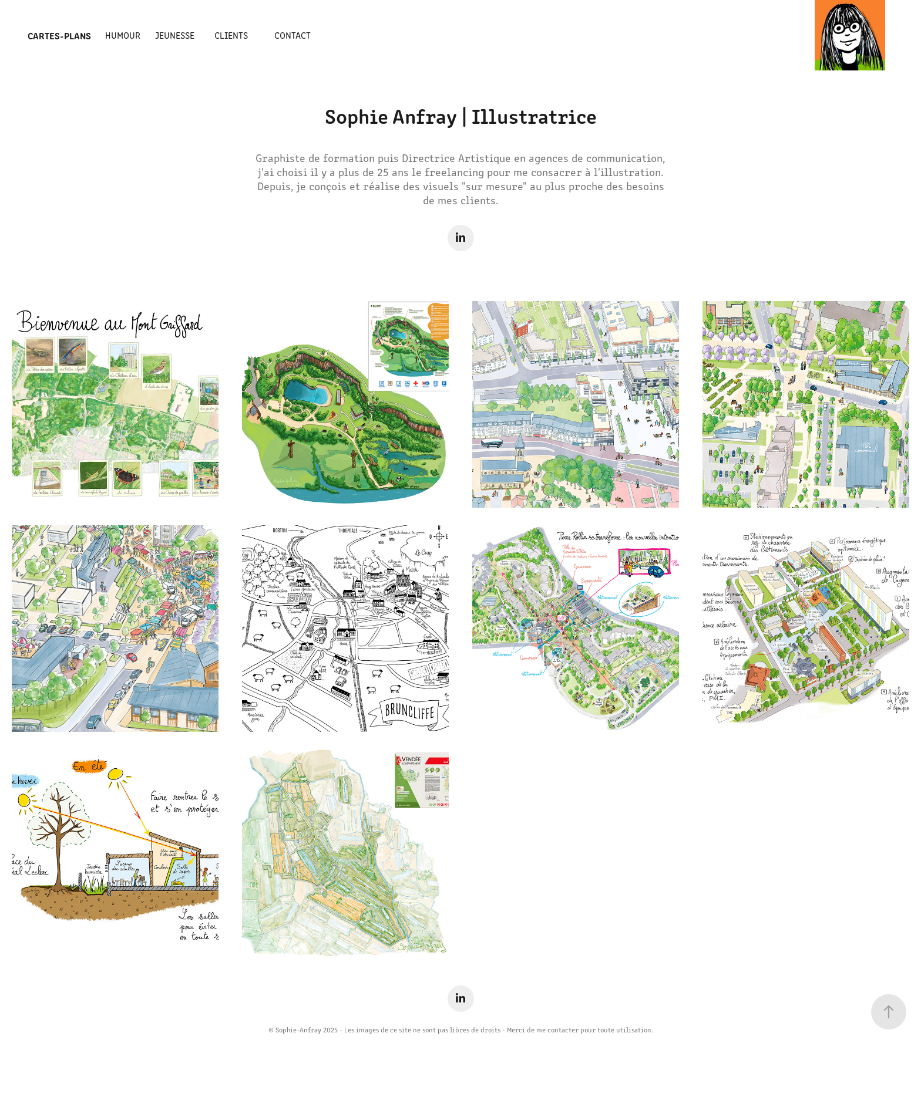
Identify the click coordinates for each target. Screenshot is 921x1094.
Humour (122, 35)
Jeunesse (174, 35)
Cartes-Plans (59, 35)
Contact (292, 35)
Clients (231, 35)
